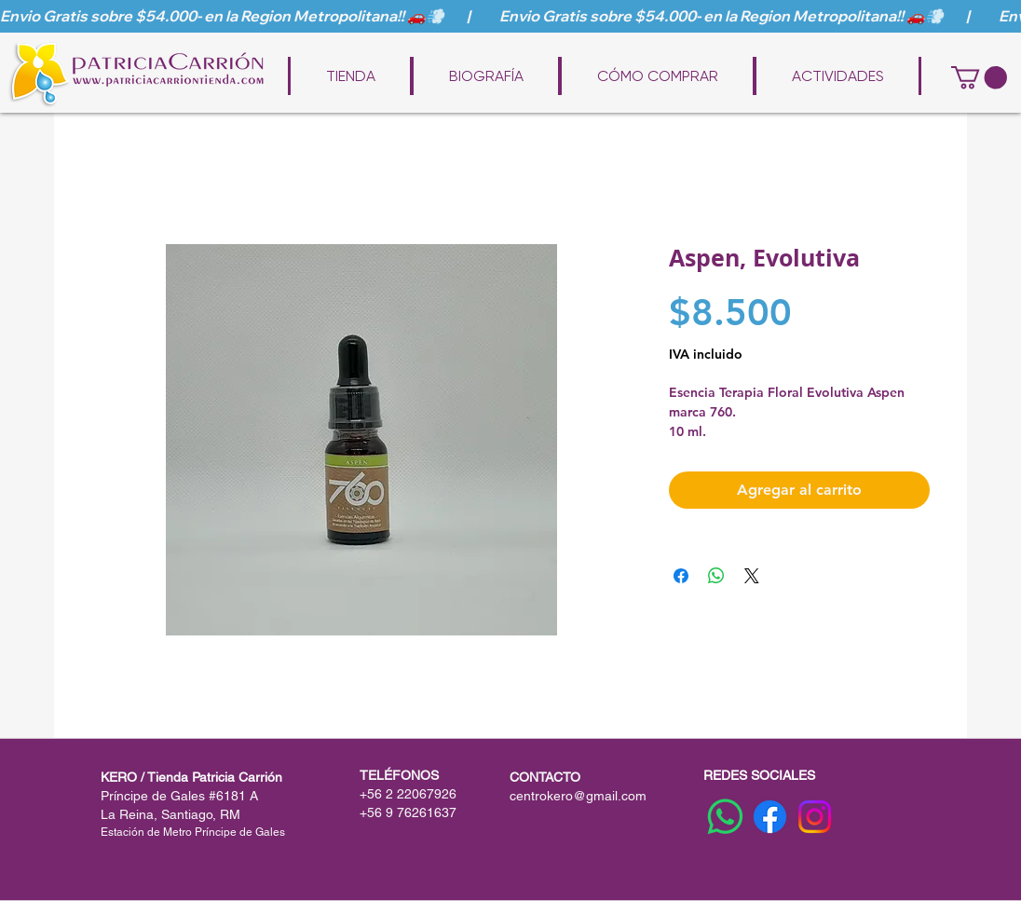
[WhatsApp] (725, 817)
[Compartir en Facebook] (681, 576)
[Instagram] (815, 817)
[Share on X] (752, 576)
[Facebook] (770, 817)
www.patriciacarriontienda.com (524, 48)
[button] (979, 77)
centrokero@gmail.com (578, 795)
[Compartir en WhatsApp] (716, 576)
